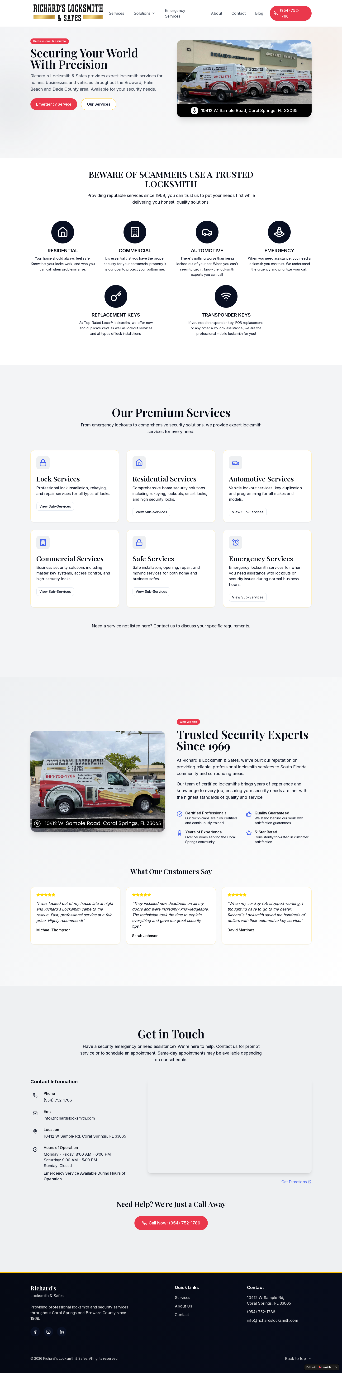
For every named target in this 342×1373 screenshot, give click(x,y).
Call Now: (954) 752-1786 (171, 1223)
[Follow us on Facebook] (35, 1332)
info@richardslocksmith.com (69, 1118)
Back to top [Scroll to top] (298, 1358)
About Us (183, 1306)
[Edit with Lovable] (318, 1367)
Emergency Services (175, 13)
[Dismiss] (336, 1367)
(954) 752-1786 (286, 13)
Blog (259, 13)
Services (116, 13)
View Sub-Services (55, 506)
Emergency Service (53, 104)
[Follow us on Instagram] (48, 1332)
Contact (239, 13)
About (216, 13)
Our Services (98, 104)
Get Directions (296, 1182)
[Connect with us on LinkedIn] (61, 1332)
